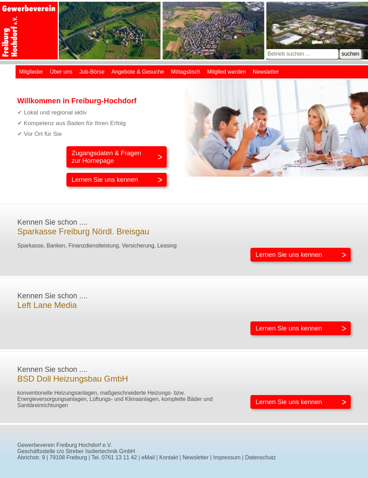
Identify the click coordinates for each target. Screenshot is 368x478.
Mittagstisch (185, 72)
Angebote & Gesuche (137, 72)
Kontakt (168, 457)
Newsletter (266, 72)
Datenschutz (260, 457)
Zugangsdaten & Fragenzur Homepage (106, 156)
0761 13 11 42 (119, 457)
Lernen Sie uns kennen (105, 179)
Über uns (61, 72)
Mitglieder (31, 72)
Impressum (226, 457)
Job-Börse (91, 72)
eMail (148, 457)
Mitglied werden (226, 72)
